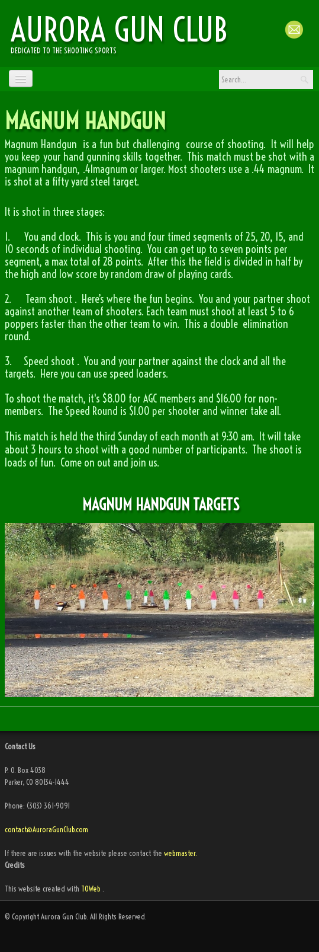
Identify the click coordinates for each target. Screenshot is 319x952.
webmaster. (180, 853)
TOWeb (91, 888)
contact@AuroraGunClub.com (47, 829)
